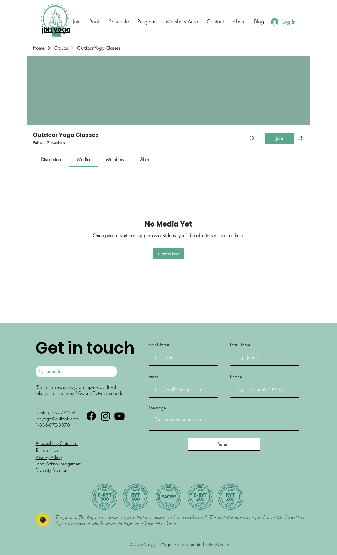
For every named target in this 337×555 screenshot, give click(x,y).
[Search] (252, 138)
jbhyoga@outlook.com (57, 418)
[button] (215, 21)
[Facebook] (91, 416)
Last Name (240, 344)
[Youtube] (119, 416)
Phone (236, 376)
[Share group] (300, 138)
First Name (159, 344)
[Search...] (75, 371)
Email (154, 376)
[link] (51, 159)
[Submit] (224, 444)
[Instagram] (105, 416)
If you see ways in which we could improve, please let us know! (117, 523)
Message (157, 407)
